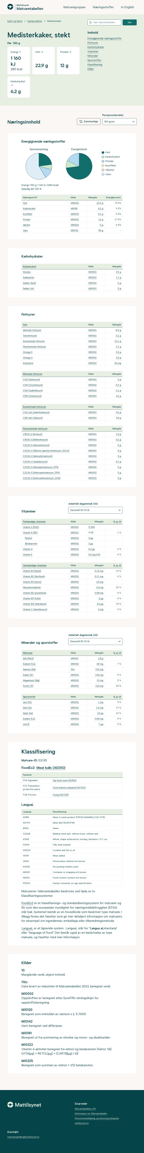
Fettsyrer (92, 42)
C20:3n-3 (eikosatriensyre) (36, 445)
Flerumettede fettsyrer (34, 346)
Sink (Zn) (27, 707)
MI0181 (74, 208)
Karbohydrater (95, 47)
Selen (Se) (28, 713)
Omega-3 (27, 352)
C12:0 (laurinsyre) (31, 379)
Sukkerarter (28, 277)
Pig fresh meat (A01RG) (64, 780)
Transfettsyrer (30, 335)
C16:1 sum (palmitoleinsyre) (36, 412)
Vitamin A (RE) (30, 532)
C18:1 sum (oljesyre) (33, 417)
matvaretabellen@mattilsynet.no (23, 1137)
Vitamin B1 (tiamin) (32, 571)
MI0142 (74, 230)
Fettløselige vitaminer (34, 521)
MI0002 (75, 203)
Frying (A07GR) (60, 794)
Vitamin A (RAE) (31, 527)
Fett (25, 203)
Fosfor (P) (28, 685)
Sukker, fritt (28, 288)
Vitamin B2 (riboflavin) (34, 576)
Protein (26, 219)
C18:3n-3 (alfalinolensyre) (35, 439)
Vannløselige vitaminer (35, 565)
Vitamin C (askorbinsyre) (35, 609)
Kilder (90, 68)
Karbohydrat (29, 208)
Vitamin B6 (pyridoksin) (34, 593)
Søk (130, 22)
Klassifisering (94, 64)
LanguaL (27, 928)
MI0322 (75, 532)
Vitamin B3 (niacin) (32, 582)
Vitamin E (27, 554)
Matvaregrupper (74, 7)
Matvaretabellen (30, 8)
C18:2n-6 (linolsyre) (32, 434)
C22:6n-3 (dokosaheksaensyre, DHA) (41, 478)
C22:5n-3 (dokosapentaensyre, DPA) (41, 472)
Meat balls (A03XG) (50, 768)
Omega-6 (28, 357)
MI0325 (75, 527)
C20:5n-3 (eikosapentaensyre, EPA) (40, 467)
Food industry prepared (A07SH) (69, 787)
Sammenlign (88, 121)
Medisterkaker (54, 21)
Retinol (28, 538)
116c (73, 669)
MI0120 (74, 658)
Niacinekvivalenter (32, 587)
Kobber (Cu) (29, 718)
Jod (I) (26, 724)
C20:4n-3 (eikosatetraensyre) (37, 456)
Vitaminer (92, 51)
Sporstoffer (94, 60)
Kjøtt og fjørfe (14, 21)
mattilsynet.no (82, 1123)
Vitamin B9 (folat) (32, 598)
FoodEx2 (27, 903)
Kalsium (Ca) (29, 663)
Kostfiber (27, 214)
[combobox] (104, 22)
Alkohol (26, 225)
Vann (25, 230)
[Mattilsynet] (24, 1105)
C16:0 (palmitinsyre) (33, 390)
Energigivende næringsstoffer (104, 38)
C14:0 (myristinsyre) (33, 385)
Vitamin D (28, 549)
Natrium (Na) (29, 669)
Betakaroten (31, 543)
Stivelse (27, 272)
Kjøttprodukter (34, 21)
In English (127, 7)
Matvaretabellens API (85, 1108)
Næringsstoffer (103, 7)
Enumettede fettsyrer (34, 341)
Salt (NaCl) (28, 658)
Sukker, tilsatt (29, 283)
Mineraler (92, 55)
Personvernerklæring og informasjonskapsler (97, 1118)
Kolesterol (28, 363)
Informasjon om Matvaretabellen (91, 1113)
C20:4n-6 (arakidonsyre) (35, 461)
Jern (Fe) (27, 702)
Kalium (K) (28, 674)
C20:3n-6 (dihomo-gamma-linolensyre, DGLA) (46, 450)
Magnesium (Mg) (31, 680)
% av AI (117, 521)
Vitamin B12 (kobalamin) (34, 603)
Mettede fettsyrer (32, 330)
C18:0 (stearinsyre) (32, 396)
